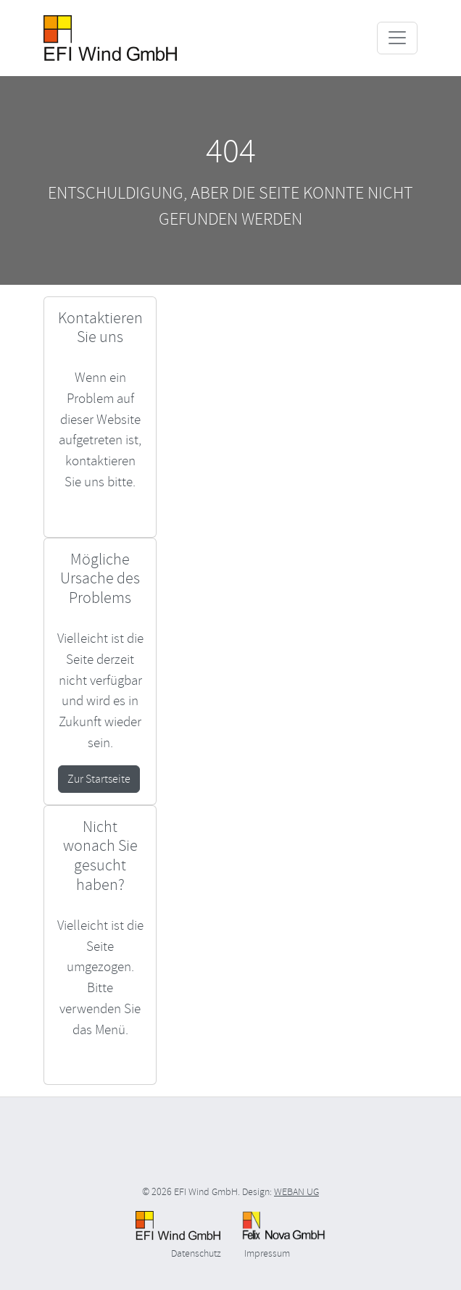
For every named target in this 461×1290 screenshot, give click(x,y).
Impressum (267, 1253)
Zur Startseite (98, 779)
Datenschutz (196, 1253)
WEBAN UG (296, 1192)
